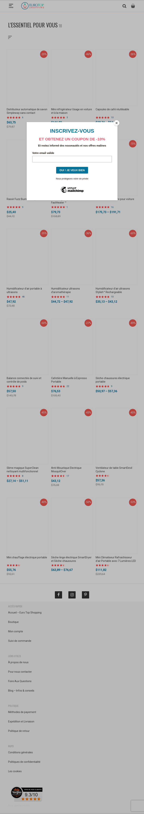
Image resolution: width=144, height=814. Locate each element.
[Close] (116, 123)
